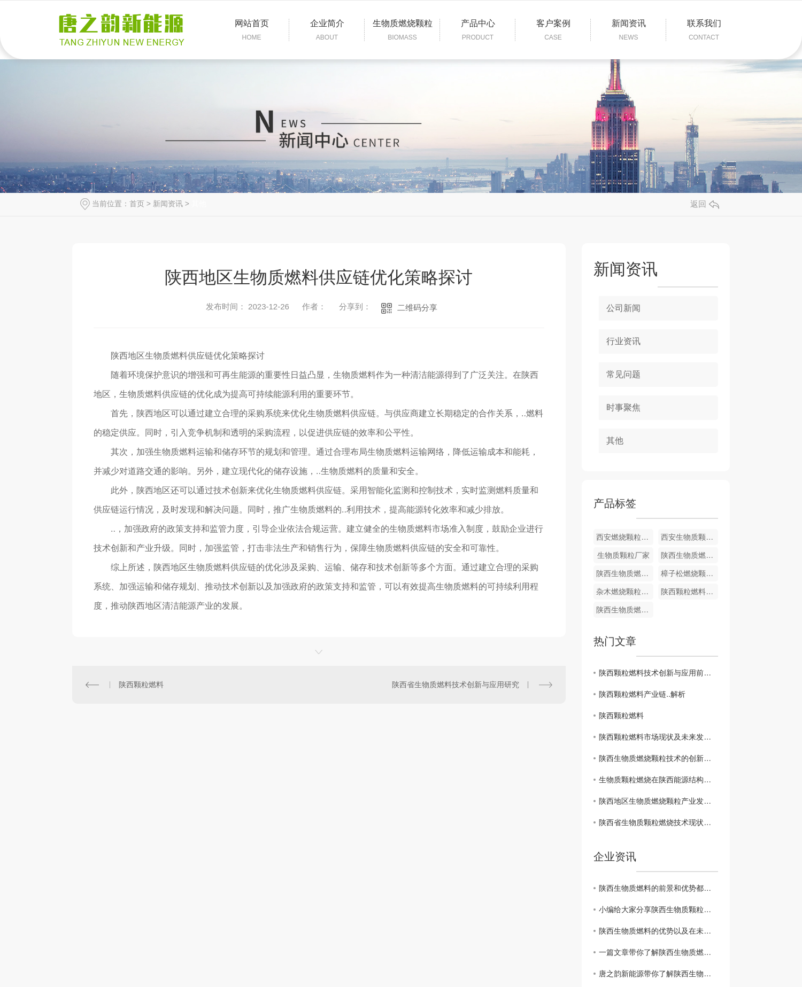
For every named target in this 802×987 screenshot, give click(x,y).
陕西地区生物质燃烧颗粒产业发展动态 (658, 801)
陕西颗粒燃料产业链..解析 (642, 694)
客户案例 (553, 30)
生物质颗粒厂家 (623, 555)
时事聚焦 (623, 407)
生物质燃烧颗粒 (402, 30)
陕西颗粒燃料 (141, 684)
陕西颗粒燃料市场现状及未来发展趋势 (658, 737)
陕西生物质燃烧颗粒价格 (624, 609)
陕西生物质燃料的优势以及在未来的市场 (658, 931)
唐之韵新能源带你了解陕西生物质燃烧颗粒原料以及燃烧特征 (658, 973)
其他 (198, 203)
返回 (704, 203)
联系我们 (704, 30)
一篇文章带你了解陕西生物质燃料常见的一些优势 (658, 952)
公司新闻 (623, 308)
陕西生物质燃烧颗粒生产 (689, 555)
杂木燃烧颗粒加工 (624, 591)
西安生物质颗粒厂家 (689, 537)
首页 (136, 203)
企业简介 (327, 30)
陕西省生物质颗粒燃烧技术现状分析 (658, 822)
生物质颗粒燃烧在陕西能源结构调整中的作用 (658, 779)
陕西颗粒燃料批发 (689, 591)
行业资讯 (623, 341)
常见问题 (623, 374)
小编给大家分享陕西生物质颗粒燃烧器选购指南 (658, 909)
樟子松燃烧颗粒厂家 (689, 573)
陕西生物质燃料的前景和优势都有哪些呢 (658, 888)
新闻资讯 (628, 30)
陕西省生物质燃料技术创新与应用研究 (455, 684)
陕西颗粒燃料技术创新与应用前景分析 (658, 673)
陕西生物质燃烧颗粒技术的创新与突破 (658, 758)
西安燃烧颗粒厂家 (624, 537)
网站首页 (251, 30)
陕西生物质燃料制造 (624, 573)
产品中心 (477, 30)
